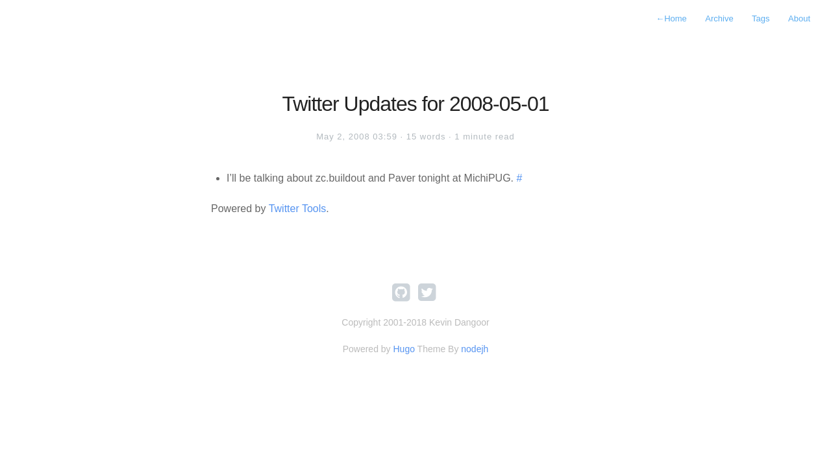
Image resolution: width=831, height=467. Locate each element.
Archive (719, 18)
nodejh (474, 349)
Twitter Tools (298, 208)
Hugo (403, 349)
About (799, 18)
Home (671, 18)
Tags (760, 18)
